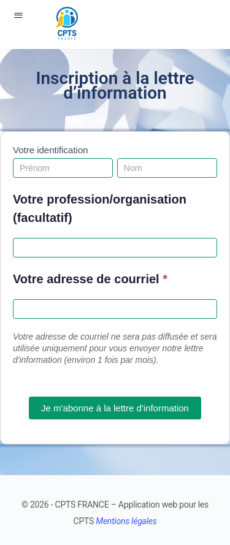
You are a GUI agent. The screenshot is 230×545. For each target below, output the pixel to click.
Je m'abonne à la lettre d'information (115, 408)
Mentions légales (126, 521)
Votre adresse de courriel (90, 279)
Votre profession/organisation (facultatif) (99, 208)
